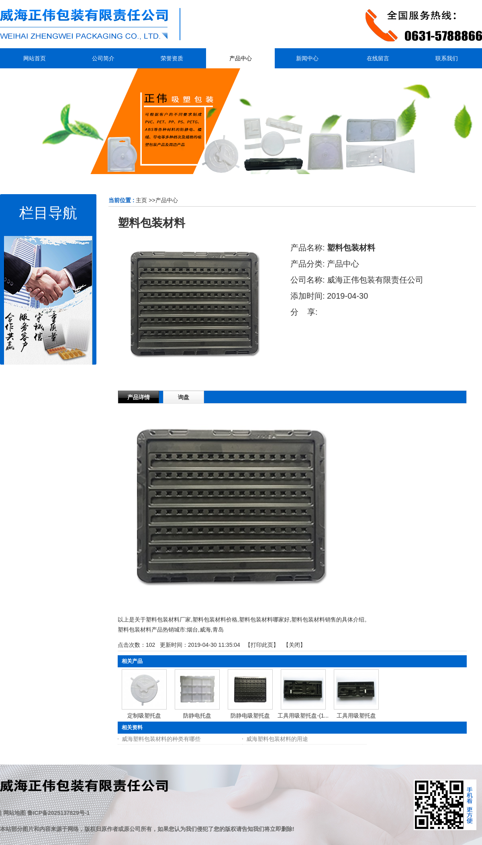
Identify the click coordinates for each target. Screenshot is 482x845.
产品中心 (166, 200)
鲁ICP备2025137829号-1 (58, 813)
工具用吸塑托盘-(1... (303, 715)
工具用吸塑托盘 (356, 715)
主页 (141, 200)
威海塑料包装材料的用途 (277, 739)
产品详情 (138, 397)
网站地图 (14, 813)
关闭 (294, 645)
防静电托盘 (197, 715)
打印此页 (262, 645)
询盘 (183, 397)
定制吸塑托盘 (144, 715)
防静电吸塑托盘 (250, 715)
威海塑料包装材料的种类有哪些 (161, 739)
